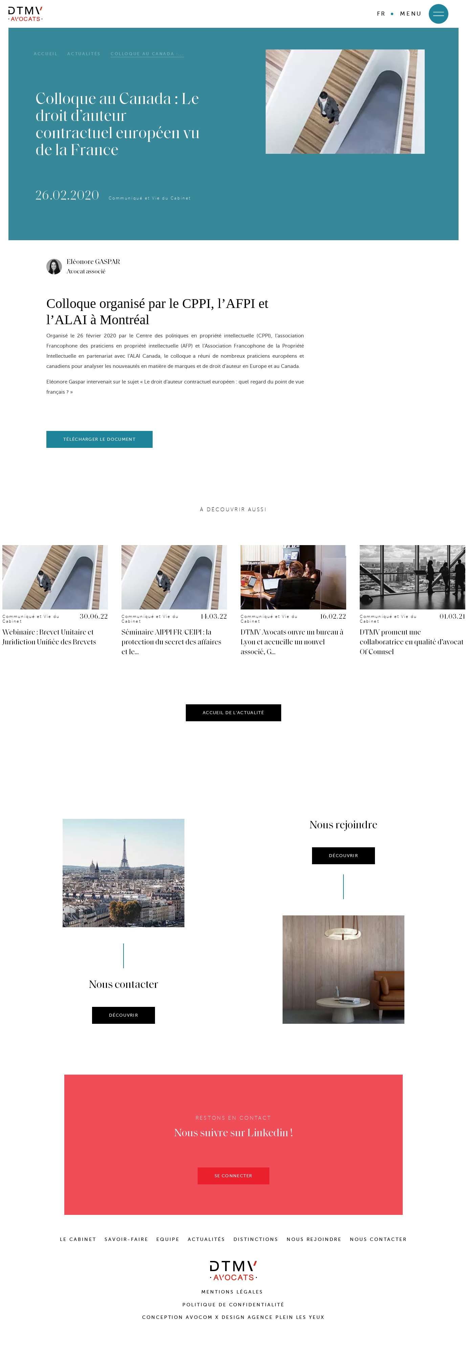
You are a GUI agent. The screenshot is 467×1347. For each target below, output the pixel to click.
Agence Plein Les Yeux (286, 1317)
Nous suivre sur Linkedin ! (233, 1138)
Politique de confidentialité (233, 1304)
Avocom (199, 1317)
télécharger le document (99, 439)
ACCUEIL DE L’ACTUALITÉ (233, 717)
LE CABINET (78, 1239)
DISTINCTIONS (256, 1239)
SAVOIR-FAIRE (127, 1239)
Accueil (46, 53)
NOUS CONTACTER (378, 1239)
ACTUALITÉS (206, 1239)
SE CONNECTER (233, 1180)
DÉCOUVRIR (123, 1019)
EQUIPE (168, 1239)
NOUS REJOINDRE (314, 1239)
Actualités (84, 53)
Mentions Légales (233, 1291)
